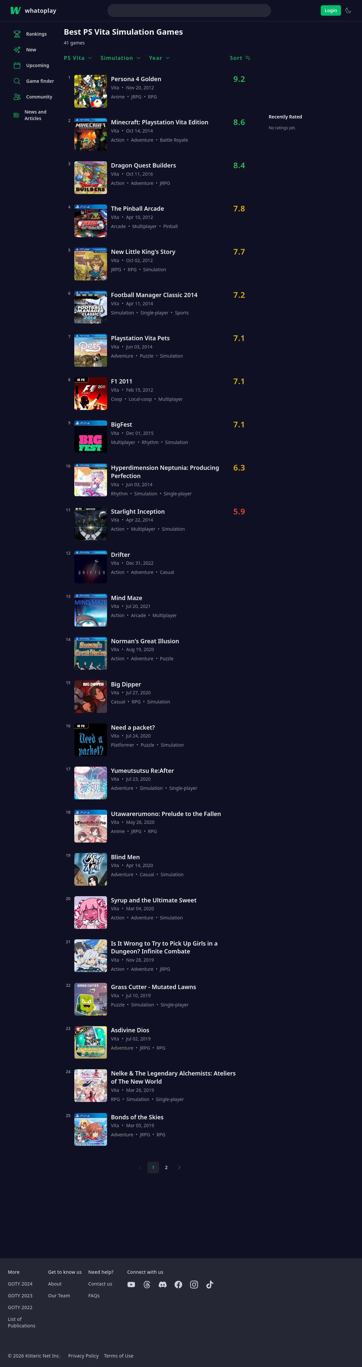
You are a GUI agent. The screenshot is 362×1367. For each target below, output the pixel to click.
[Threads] (147, 1284)
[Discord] (163, 1284)
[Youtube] (131, 1284)
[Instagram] (194, 1284)
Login (331, 10)
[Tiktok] (210, 1284)
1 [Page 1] (153, 1167)
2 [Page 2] (166, 1167)
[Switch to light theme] (348, 10)
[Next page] (179, 1167)
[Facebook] (178, 1284)
